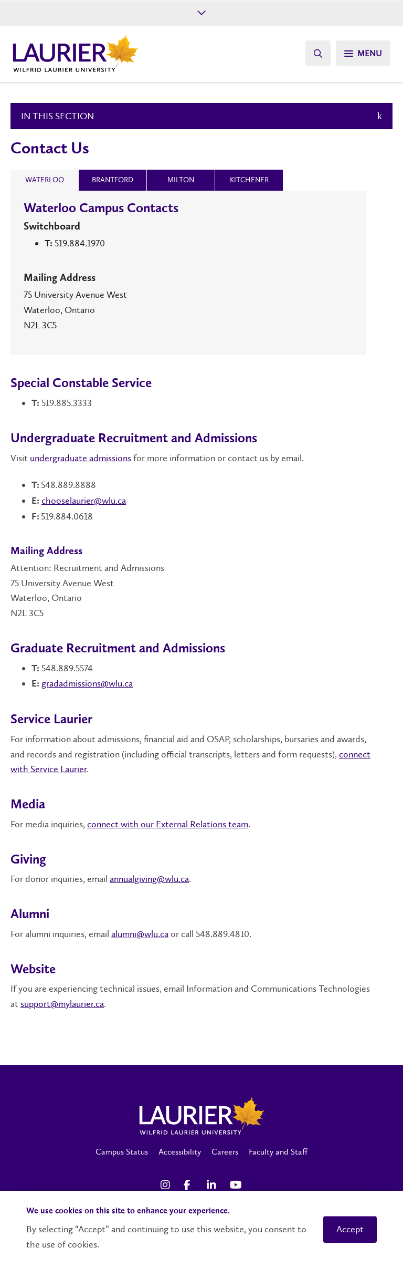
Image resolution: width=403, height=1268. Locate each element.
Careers (224, 1152)
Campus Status (122, 1152)
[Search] (318, 53)
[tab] (44, 180)
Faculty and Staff (278, 1152)
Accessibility (179, 1152)
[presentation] (44, 180)
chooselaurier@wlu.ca (83, 500)
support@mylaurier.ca (62, 1004)
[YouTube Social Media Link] (236, 1185)
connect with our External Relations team (167, 824)
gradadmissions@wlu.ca (87, 683)
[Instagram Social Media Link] (167, 1185)
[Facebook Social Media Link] (190, 1185)
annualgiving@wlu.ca (149, 879)
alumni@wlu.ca (139, 934)
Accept (350, 1229)
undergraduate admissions (80, 458)
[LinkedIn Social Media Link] (213, 1185)
